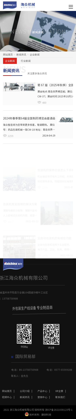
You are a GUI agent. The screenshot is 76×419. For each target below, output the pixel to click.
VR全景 (61, 391)
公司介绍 (27, 391)
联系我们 (60, 397)
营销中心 (44, 397)
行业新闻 (26, 61)
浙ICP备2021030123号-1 (59, 409)
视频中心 (9, 397)
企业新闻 (10, 61)
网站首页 (8, 54)
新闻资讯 (21, 54)
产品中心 (44, 391)
